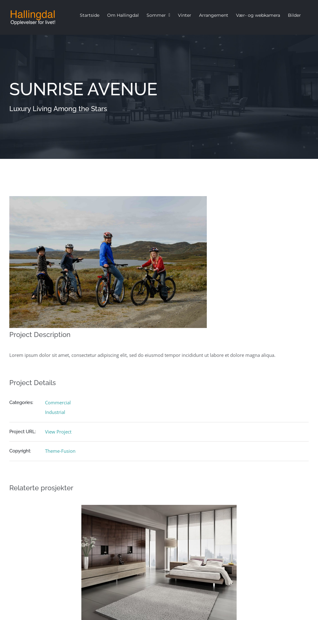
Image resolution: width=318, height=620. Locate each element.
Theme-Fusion (60, 451)
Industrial (55, 412)
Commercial (58, 402)
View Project (58, 432)
